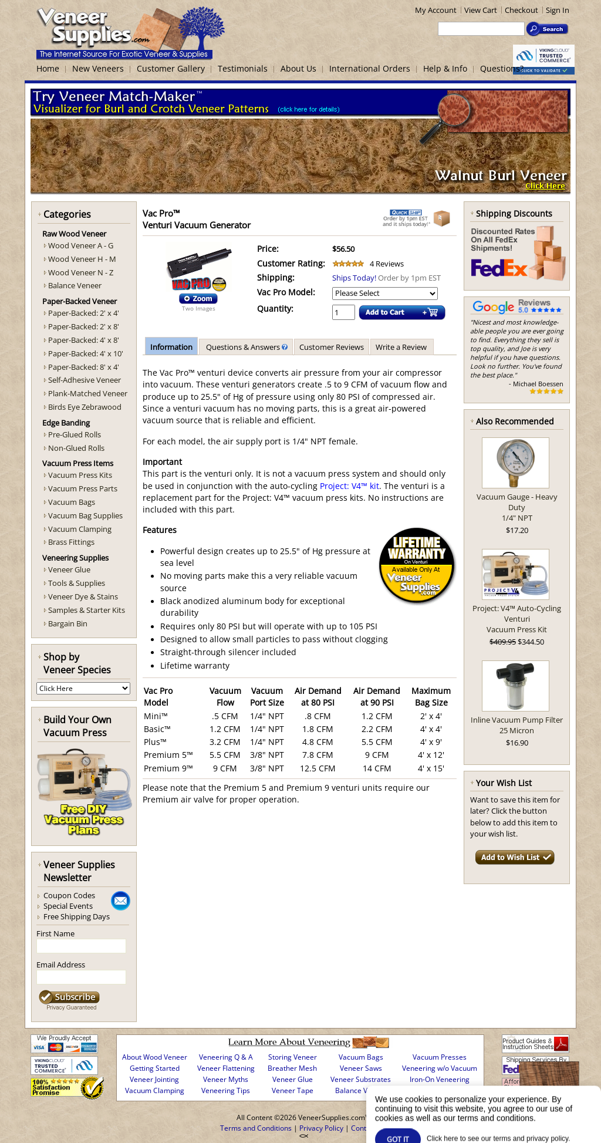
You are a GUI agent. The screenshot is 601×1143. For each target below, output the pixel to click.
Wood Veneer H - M (82, 259)
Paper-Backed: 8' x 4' (83, 367)
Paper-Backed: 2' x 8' (83, 326)
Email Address (60, 964)
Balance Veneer (75, 285)
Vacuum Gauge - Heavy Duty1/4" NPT (517, 507)
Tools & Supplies (76, 583)
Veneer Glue (69, 569)
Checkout (521, 10)
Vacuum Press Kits (80, 475)
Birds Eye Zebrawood (84, 407)
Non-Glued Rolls (76, 448)
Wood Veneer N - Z (80, 272)
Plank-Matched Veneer (87, 393)
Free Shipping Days (76, 916)
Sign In (557, 10)
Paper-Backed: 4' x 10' (85, 353)
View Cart (480, 10)
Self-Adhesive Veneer (84, 380)
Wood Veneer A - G (80, 245)
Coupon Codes (69, 895)
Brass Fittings (71, 542)
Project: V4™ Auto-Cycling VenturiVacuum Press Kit (516, 619)
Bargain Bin (67, 623)
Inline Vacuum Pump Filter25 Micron (517, 725)
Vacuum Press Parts (82, 488)
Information (171, 347)
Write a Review (402, 347)
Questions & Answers (246, 347)
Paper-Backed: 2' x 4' (83, 313)
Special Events (68, 906)
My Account (436, 10)
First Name (55, 933)
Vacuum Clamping (80, 529)
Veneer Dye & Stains (83, 596)
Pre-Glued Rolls (74, 434)
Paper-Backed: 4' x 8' (83, 340)
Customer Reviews (331, 347)
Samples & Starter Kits (86, 610)
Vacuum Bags (71, 502)
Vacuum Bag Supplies (85, 515)
